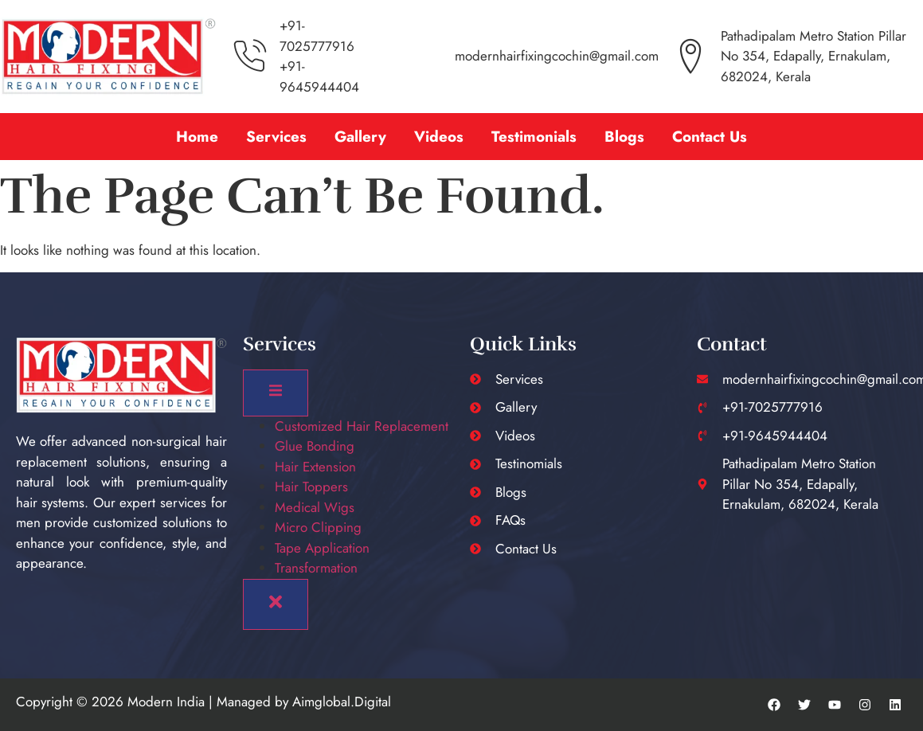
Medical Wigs (314, 507)
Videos (438, 136)
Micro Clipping (318, 527)
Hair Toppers (311, 486)
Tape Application (322, 547)
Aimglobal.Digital (341, 701)
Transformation (316, 567)
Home (197, 136)
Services (276, 136)
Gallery (360, 136)
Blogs (624, 136)
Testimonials (534, 136)
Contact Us (709, 136)
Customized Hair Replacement (361, 426)
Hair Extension (315, 466)
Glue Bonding (314, 445)
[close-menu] (275, 604)
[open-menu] (275, 392)
